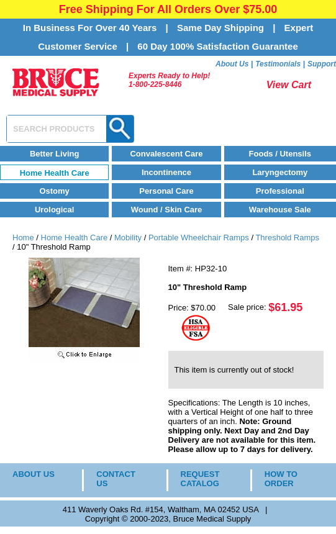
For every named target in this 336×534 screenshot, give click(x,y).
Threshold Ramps (287, 237)
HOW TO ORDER (281, 478)
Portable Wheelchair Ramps (198, 237)
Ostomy (54, 191)
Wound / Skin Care (166, 209)
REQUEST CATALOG (200, 478)
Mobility (128, 237)
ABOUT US (33, 474)
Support (321, 64)
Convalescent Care (166, 153)
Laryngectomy (279, 172)
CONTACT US (115, 478)
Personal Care (166, 191)
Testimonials (278, 64)
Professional (280, 191)
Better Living (54, 153)
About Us (232, 64)
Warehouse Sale (280, 209)
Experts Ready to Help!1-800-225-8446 (169, 80)
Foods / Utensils (280, 153)
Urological (55, 209)
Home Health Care (54, 173)
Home (23, 237)
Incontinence (166, 172)
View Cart (288, 84)
